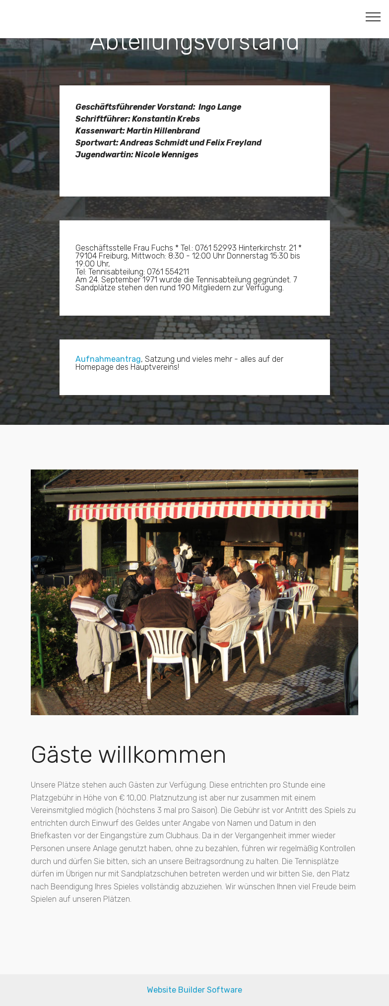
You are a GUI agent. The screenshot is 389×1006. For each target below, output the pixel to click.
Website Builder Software (194, 990)
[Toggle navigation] (373, 16)
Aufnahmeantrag (108, 359)
